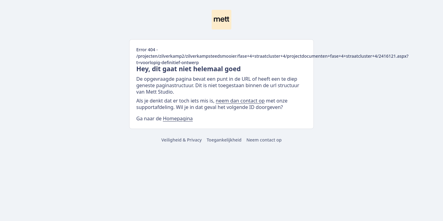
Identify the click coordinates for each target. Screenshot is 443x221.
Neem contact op (264, 140)
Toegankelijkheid (224, 140)
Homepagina (178, 118)
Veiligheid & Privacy (182, 140)
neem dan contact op (240, 100)
